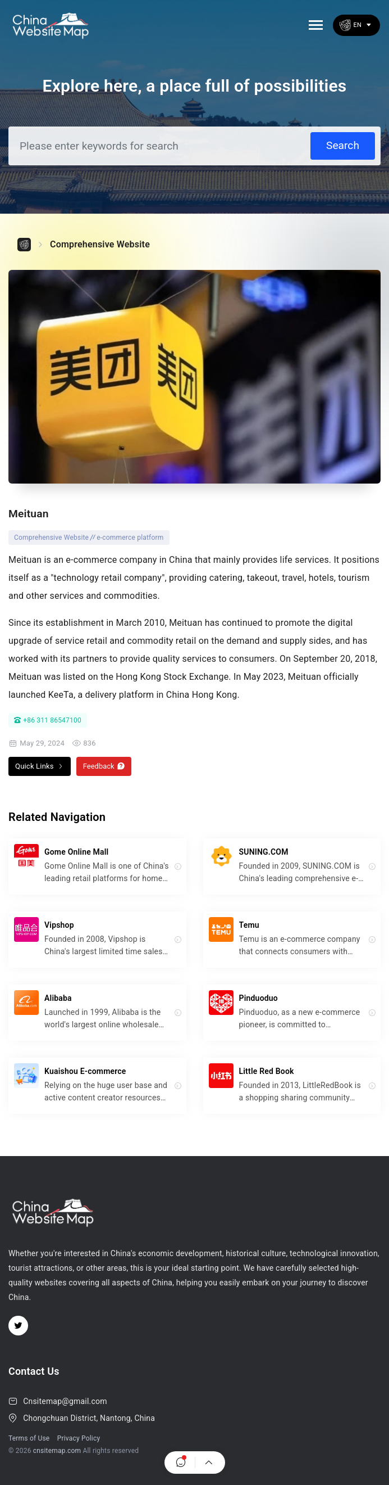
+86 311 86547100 (47, 720)
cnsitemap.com (57, 1451)
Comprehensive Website (100, 244)
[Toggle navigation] (315, 25)
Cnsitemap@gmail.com (65, 1401)
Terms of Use (28, 1438)
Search (342, 145)
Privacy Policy (78, 1438)
